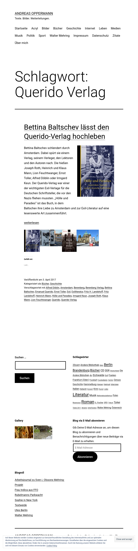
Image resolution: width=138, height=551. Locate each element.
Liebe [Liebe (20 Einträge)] (106, 389)
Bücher (57, 28)
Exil (69, 291)
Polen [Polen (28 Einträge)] (115, 395)
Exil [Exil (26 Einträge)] (106, 375)
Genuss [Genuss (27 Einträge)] (117, 380)
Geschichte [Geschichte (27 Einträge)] (78, 384)
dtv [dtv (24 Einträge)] (91, 375)
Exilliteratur (77, 291)
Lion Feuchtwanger (41, 299)
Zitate (116, 35)
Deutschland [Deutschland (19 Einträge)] (114, 371)
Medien (116, 28)
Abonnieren (85, 457)
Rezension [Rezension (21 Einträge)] (77, 403)
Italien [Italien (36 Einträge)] (76, 388)
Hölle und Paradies (62, 295)
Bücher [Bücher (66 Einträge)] (95, 370)
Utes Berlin (21, 510)
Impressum (81, 35)
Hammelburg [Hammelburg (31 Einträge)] (90, 384)
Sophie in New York (26, 500)
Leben (103, 28)
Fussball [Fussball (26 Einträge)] (93, 380)
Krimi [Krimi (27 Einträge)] (96, 389)
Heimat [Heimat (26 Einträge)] (107, 384)
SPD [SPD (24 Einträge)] (106, 402)
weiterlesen (31, 223)
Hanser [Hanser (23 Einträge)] (100, 384)
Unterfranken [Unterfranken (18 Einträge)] (92, 408)
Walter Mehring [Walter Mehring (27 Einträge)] (104, 407)
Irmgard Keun (80, 295)
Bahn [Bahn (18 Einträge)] (101, 365)
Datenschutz (100, 35)
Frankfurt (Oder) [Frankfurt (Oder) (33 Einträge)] (81, 380)
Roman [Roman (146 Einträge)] (87, 401)
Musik (19, 35)
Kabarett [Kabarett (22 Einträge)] (83, 389)
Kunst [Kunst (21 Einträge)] (101, 389)
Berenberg (79, 287)
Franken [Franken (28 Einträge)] (112, 375)
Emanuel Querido (44, 291)
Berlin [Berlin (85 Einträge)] (108, 365)
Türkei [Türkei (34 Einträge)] (117, 402)
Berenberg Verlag (95, 287)
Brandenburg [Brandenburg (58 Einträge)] (81, 370)
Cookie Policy (51, 546)
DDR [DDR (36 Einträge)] (107, 370)
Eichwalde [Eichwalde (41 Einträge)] (98, 375)
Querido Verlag (69, 299)
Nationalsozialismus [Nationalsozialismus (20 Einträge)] (104, 395)
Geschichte (73, 28)
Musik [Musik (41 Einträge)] (92, 395)
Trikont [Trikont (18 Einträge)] (110, 403)
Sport (42, 35)
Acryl (34, 28)
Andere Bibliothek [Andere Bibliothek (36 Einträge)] (89, 365)
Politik (31, 35)
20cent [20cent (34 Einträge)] (76, 365)
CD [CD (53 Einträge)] (102, 370)
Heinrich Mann (43, 295)
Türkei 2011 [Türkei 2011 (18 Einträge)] (77, 408)
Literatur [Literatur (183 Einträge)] (81, 394)
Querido (56, 299)
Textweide (21, 505)
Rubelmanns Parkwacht (29, 494)
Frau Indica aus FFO (26, 489)
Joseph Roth (94, 295)
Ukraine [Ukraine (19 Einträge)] (84, 408)
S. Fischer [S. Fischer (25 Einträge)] (99, 402)
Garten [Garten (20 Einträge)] (110, 380)
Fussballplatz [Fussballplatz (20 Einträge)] (102, 380)
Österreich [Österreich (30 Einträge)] (117, 407)
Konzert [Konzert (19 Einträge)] (90, 389)
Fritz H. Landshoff (93, 291)
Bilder (45, 28)
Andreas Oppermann (34, 13)
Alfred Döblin (52, 287)
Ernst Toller (60, 291)
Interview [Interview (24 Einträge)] (114, 384)
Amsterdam (66, 287)
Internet (90, 28)
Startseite (21, 28)
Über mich (21, 43)
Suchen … (20, 357)
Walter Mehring (60, 35)
